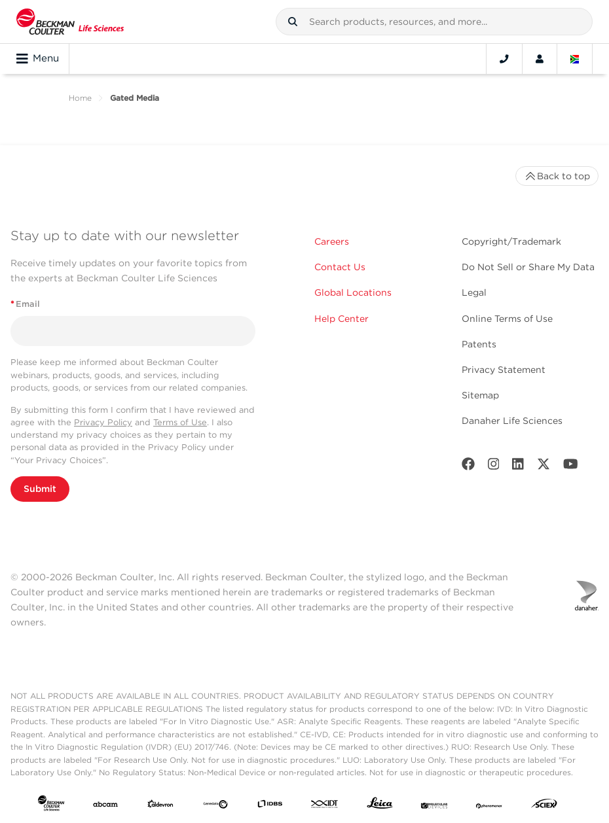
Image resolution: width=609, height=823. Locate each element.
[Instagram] (494, 467)
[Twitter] (543, 467)
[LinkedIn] (518, 467)
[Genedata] (215, 805)
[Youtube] (570, 467)
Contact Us (339, 267)
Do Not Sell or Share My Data (528, 267)
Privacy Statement (503, 369)
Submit (40, 488)
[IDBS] (270, 805)
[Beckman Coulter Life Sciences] (70, 21)
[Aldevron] (160, 805)
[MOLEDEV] (434, 805)
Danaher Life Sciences (512, 420)
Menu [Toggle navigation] (37, 58)
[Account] (540, 59)
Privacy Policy (103, 422)
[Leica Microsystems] (380, 806)
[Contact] (504, 59)
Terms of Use (180, 422)
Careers (331, 241)
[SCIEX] (544, 805)
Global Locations (353, 292)
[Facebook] (468, 467)
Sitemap (480, 395)
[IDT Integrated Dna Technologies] (325, 805)
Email (25, 304)
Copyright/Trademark (511, 241)
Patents (479, 344)
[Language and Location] (575, 59)
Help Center (341, 318)
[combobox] (434, 22)
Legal (474, 292)
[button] (292, 21)
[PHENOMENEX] (489, 805)
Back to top (557, 176)
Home (80, 98)
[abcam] (105, 805)
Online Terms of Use (507, 318)
